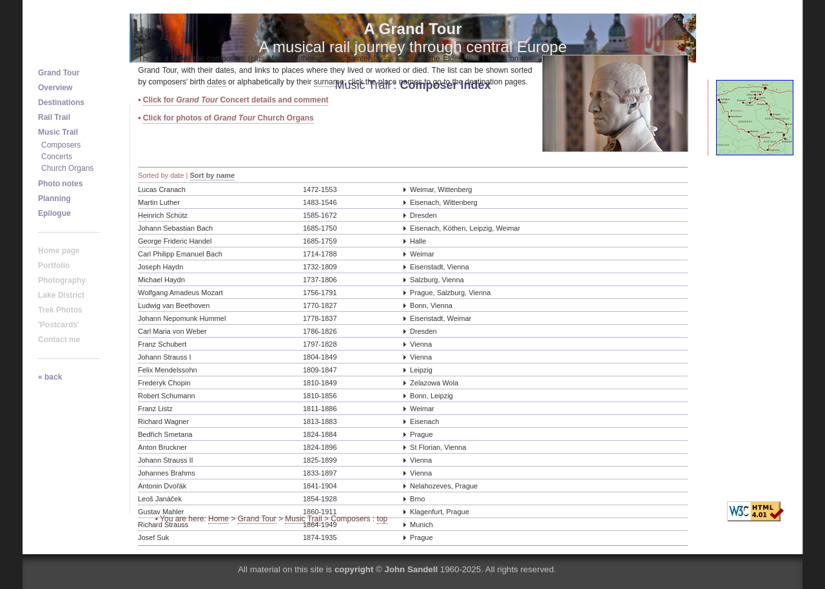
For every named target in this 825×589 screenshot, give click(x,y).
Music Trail (303, 518)
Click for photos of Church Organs (228, 117)
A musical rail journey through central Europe (413, 37)
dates (216, 81)
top (382, 518)
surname (329, 81)
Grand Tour (257, 518)
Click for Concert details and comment (236, 99)
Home (218, 518)
